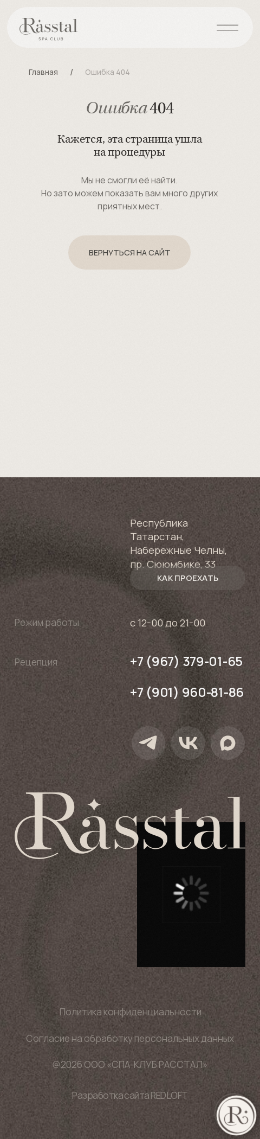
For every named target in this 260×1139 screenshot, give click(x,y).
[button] (187, 578)
